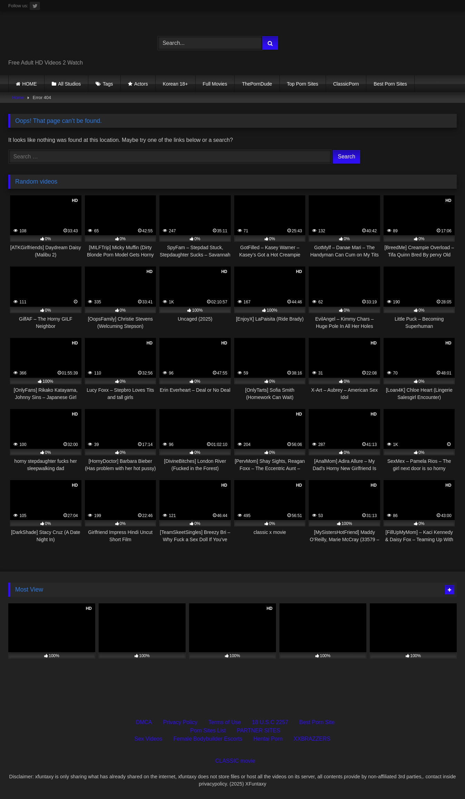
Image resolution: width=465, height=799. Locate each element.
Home (18, 97)
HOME (29, 84)
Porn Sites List (208, 730)
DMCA (144, 722)
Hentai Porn (268, 739)
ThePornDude (257, 84)
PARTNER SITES (258, 730)
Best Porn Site (317, 722)
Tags (108, 84)
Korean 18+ (175, 84)
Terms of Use (225, 722)
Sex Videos (148, 739)
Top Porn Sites (302, 84)
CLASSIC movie (235, 761)
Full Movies (215, 84)
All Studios (69, 84)
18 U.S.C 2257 (270, 722)
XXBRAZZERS (312, 739)
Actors (141, 84)
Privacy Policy (180, 722)
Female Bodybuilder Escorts (208, 739)
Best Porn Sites (390, 84)
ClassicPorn (346, 84)
